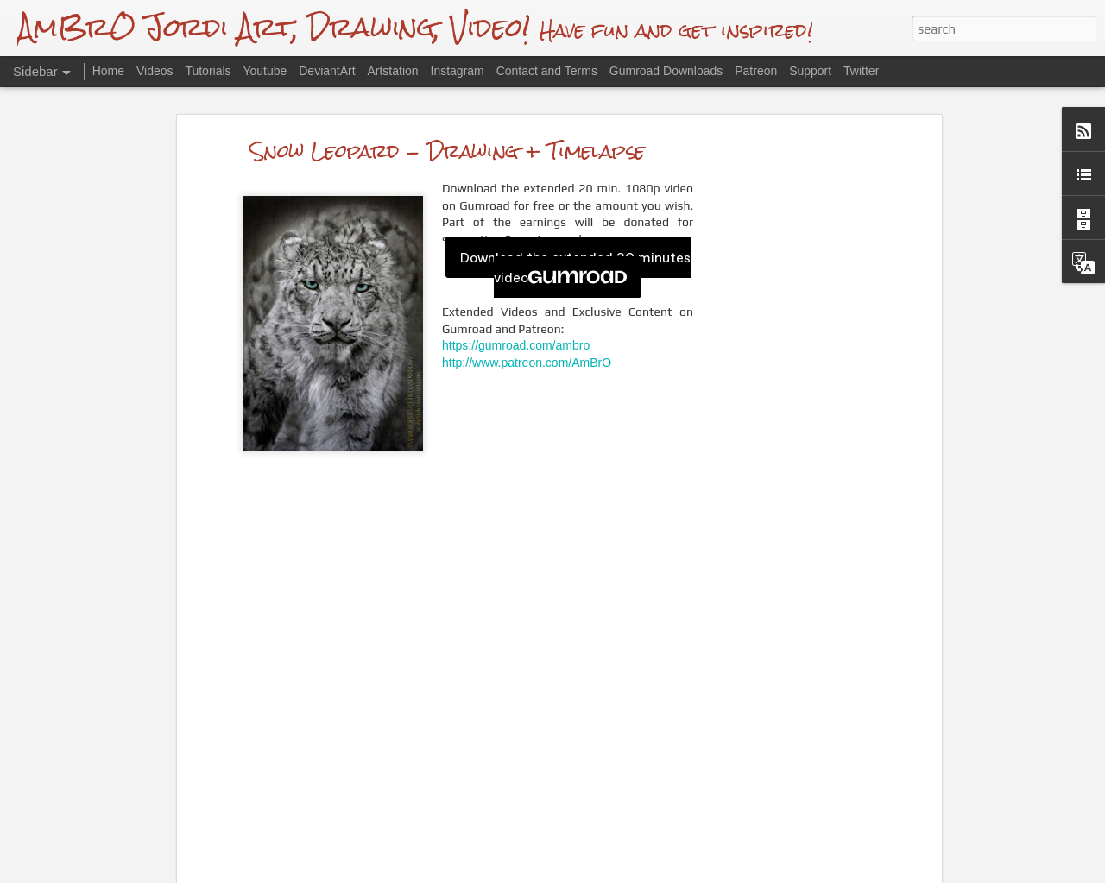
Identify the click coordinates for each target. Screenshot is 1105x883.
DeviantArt (327, 71)
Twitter (861, 71)
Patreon (756, 71)
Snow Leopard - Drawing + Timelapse (447, 149)
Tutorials (207, 71)
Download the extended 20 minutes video (575, 267)
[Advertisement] (788, 410)
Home (108, 71)
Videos (155, 71)
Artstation (392, 71)
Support (810, 71)
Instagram (457, 71)
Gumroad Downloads (666, 71)
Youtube (265, 71)
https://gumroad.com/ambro (516, 345)
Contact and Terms (546, 71)
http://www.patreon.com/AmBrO (526, 362)
